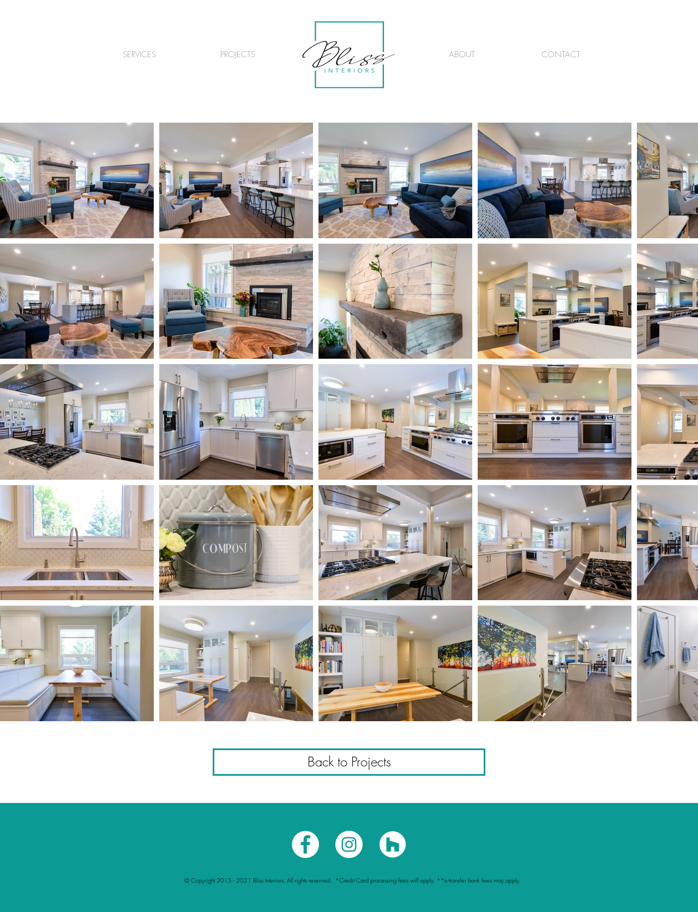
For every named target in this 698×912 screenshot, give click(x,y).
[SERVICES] (139, 54)
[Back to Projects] (349, 762)
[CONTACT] (560, 54)
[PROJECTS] (237, 54)
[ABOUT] (462, 54)
